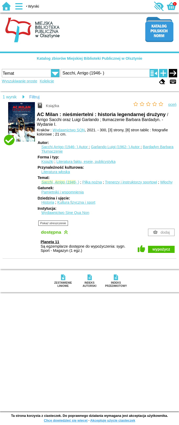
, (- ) (60, 182)
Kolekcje (47, 81)
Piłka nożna (92, 182)
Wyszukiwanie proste (19, 81)
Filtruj (34, 97)
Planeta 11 (50, 242)
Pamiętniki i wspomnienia (62, 192)
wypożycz (161, 249)
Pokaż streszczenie (53, 223)
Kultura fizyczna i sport (76, 202)
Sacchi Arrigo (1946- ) (65, 147)
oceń (172, 104)
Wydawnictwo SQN (68, 130)
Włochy (166, 182)
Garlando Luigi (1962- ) (116, 147)
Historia (47, 202)
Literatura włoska (55, 172)
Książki (47, 161)
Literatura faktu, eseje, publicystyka (85, 161)
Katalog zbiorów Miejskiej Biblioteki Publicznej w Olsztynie (89, 58)
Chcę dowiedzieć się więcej (65, 420)
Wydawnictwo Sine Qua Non (65, 213)
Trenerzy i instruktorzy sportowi (131, 182)
